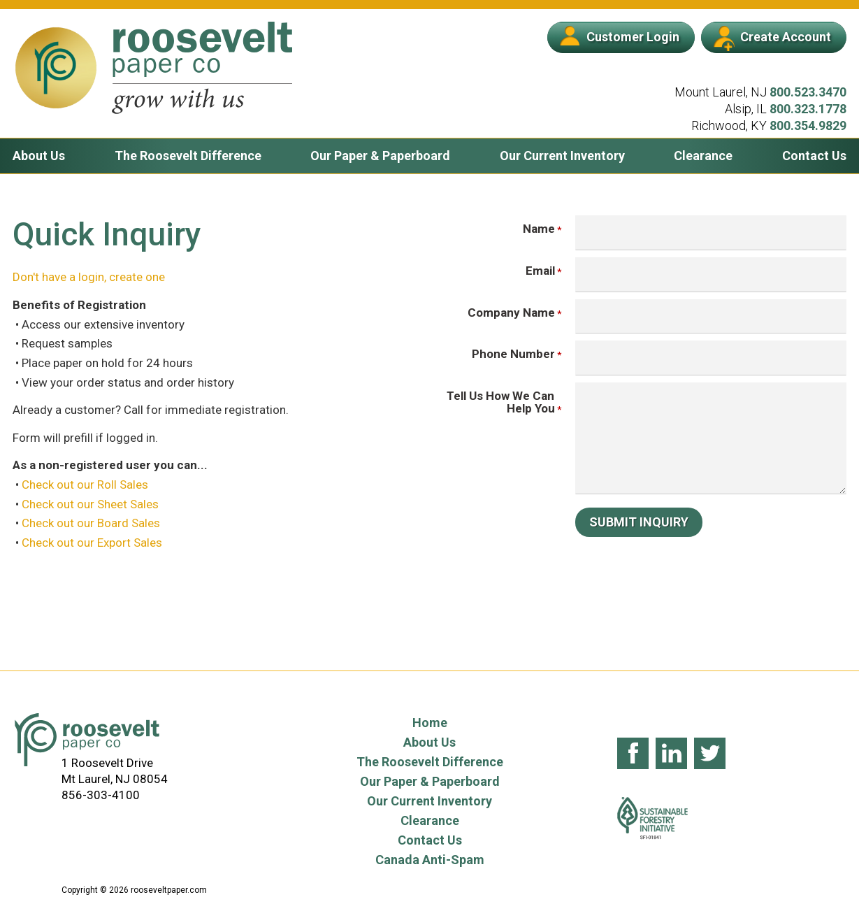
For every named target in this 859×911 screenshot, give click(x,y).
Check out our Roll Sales (85, 485)
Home (429, 722)
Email (540, 271)
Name (538, 229)
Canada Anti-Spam (429, 859)
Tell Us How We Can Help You (500, 402)
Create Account (772, 38)
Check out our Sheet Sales (90, 504)
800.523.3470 (808, 92)
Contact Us (814, 155)
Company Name (511, 313)
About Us (39, 155)
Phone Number (513, 354)
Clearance (703, 155)
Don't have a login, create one (89, 277)
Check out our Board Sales (91, 523)
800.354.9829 (808, 125)
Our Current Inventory (562, 155)
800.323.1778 (808, 108)
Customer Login (619, 35)
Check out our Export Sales (92, 543)
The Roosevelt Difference (188, 155)
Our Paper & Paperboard (380, 155)
